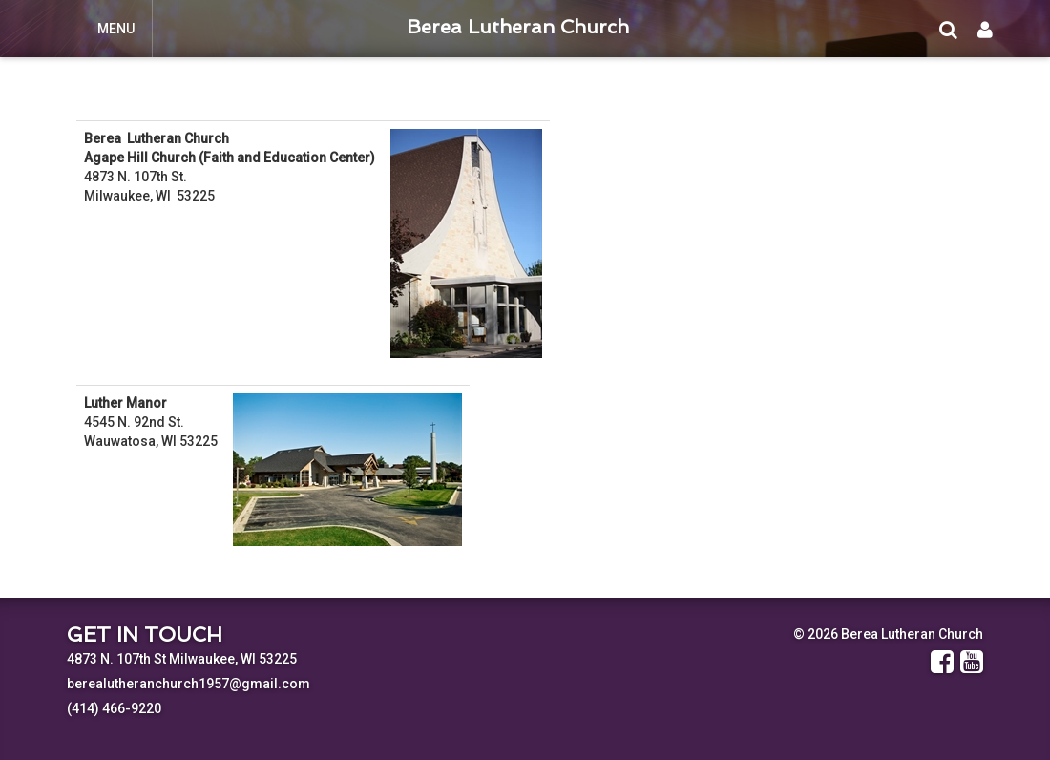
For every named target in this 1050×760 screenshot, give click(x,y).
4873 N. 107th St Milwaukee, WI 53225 (182, 658)
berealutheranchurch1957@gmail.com (188, 683)
